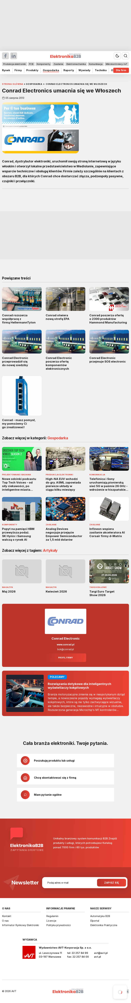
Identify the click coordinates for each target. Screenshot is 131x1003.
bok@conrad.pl (65, 649)
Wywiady (84, 70)
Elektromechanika (76, 64)
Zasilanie (58, 64)
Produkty (32, 70)
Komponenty (43, 64)
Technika (101, 70)
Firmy (18, 70)
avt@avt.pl (101, 953)
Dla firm (121, 70)
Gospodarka (51, 70)
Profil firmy (65, 657)
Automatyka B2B (100, 916)
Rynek (6, 70)
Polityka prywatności (58, 925)
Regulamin (52, 916)
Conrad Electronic (66, 638)
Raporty (68, 70)
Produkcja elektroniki (14, 64)
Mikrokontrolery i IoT (116, 64)
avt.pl (97, 956)
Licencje (51, 920)
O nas (5, 920)
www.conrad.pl (65, 644)
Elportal (94, 920)
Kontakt (6, 916)
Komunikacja (96, 64)
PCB (31, 64)
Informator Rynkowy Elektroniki (20, 925)
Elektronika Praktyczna (103, 925)
